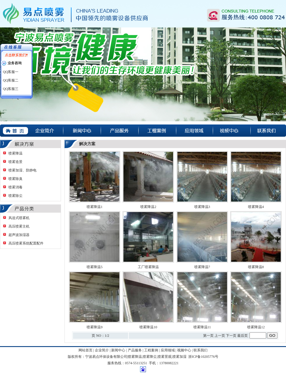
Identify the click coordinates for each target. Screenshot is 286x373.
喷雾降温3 (202, 207)
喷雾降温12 (256, 327)
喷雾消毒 (15, 187)
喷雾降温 (15, 153)
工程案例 (151, 350)
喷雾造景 (15, 162)
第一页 (208, 336)
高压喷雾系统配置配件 (25, 243)
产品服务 (135, 350)
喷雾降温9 (94, 327)
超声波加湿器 (18, 235)
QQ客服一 (10, 72)
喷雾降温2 (148, 207)
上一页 (219, 336)
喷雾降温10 (148, 327)
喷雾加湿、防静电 (22, 170)
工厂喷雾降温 (148, 267)
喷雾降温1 (94, 207)
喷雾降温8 (256, 267)
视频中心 (184, 350)
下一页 (231, 336)
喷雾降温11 (202, 327)
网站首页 (86, 350)
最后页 (242, 336)
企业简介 (102, 350)
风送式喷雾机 (18, 218)
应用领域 (168, 350)
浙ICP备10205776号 (203, 357)
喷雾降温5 (94, 267)
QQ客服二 (10, 80)
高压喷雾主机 (18, 226)
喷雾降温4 (256, 207)
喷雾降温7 (202, 267)
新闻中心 (118, 350)
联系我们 (200, 350)
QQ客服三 (10, 89)
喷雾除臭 (15, 179)
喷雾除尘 (15, 196)
